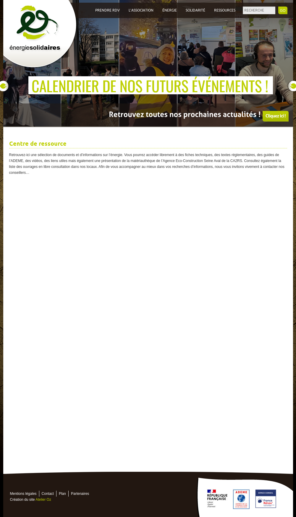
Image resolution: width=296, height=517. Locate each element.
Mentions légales (23, 494)
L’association (141, 10)
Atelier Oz (43, 499)
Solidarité (195, 10)
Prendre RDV (107, 10)
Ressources (224, 10)
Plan (62, 494)
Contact (48, 494)
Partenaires (80, 494)
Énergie (169, 10)
